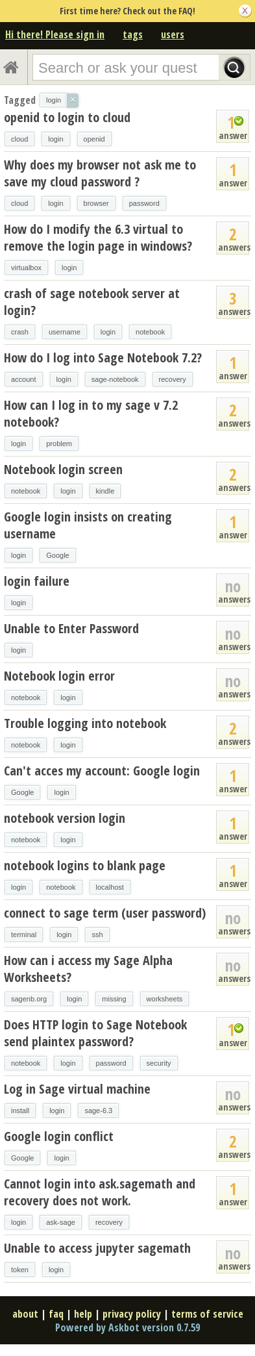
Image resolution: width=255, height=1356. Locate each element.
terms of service (207, 1314)
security (159, 1063)
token (20, 1270)
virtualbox (26, 267)
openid (94, 139)
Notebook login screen (63, 469)
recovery (172, 379)
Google (57, 555)
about (25, 1314)
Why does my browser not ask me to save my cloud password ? (100, 173)
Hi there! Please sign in (54, 34)
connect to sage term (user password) (105, 913)
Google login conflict (59, 1136)
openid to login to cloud (67, 117)
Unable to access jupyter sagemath (97, 1248)
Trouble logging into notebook (85, 723)
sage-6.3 (98, 1110)
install (20, 1110)
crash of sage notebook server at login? (92, 301)
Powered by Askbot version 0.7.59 (127, 1327)
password (144, 203)
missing (114, 999)
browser (96, 203)
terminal (23, 934)
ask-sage (60, 1222)
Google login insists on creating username (88, 525)
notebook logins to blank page (84, 865)
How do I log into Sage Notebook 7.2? (103, 357)
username (64, 332)
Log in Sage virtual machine (77, 1089)
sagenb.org (29, 999)
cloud (19, 139)
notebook (150, 332)
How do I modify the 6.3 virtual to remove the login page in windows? (98, 237)
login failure (36, 581)
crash (20, 332)
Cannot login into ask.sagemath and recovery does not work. (99, 1192)
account (23, 379)
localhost (110, 887)
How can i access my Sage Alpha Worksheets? (88, 968)
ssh (97, 934)
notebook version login (64, 818)
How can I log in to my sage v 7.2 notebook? (91, 413)
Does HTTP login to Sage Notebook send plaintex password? (95, 1033)
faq (56, 1314)
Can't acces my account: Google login (102, 770)
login (55, 139)
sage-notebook (115, 379)
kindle (105, 491)
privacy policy (132, 1314)
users (172, 34)
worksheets (165, 999)
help (83, 1314)
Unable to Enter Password (71, 628)
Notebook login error (59, 675)
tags (133, 34)
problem (59, 443)
